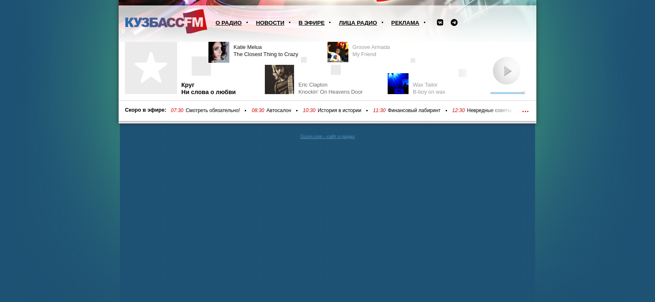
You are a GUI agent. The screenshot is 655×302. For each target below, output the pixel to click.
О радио (229, 23)
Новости (270, 23)
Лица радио (358, 23)
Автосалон (279, 110)
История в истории (339, 110)
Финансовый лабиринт (414, 110)
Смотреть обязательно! (212, 110)
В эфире (312, 23)
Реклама (405, 23)
